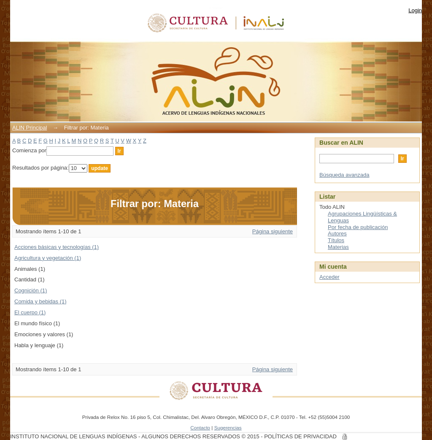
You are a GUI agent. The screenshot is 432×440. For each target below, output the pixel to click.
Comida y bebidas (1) (40, 301)
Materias (338, 247)
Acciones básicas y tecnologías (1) (56, 247)
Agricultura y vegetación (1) (47, 258)
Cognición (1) (30, 290)
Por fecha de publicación (358, 227)
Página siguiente (272, 231)
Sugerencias (228, 427)
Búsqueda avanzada (344, 175)
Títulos (336, 240)
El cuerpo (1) (30, 312)
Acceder (329, 277)
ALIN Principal (29, 127)
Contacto (200, 427)
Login (415, 10)
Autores (337, 233)
